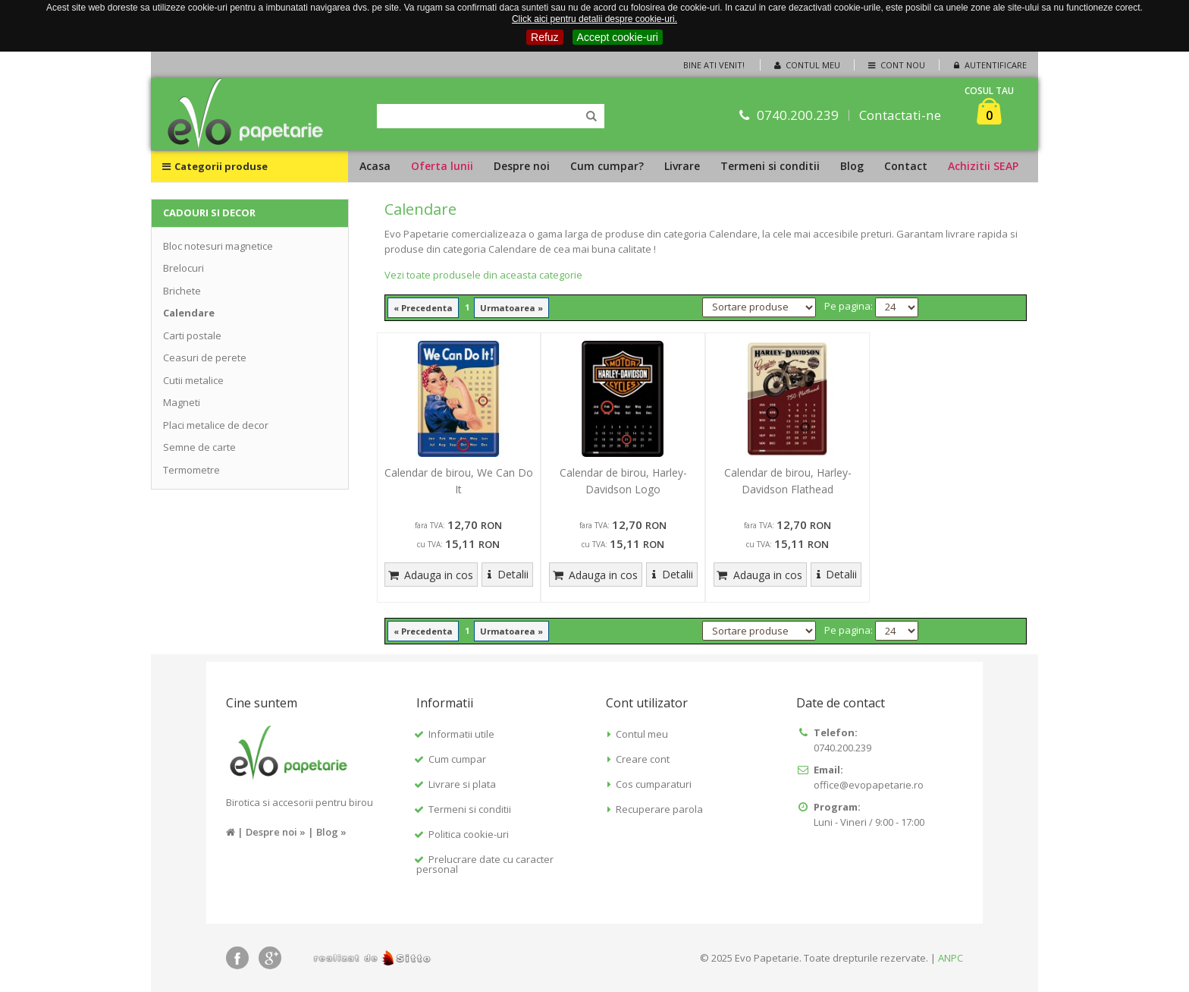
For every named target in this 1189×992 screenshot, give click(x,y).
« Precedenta (423, 307)
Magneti (181, 402)
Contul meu (806, 65)
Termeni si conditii (770, 166)
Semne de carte (199, 447)
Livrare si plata (462, 784)
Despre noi (522, 166)
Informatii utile (461, 734)
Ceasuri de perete (204, 357)
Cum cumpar (457, 759)
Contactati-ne (901, 115)
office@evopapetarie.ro (869, 785)
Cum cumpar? (607, 166)
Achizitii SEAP (983, 166)
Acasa (375, 166)
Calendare (189, 313)
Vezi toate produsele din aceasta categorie (483, 275)
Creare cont (643, 759)
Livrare (682, 166)
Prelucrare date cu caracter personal (485, 864)
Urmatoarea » (511, 307)
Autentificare (989, 65)
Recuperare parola (659, 809)
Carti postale (192, 335)
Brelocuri (183, 268)
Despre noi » (276, 832)
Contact (905, 166)
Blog (852, 166)
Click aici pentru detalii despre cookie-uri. (594, 19)
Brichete (182, 291)
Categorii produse (215, 166)
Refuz (545, 37)
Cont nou (895, 65)
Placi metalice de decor (215, 425)
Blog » (331, 832)
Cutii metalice (193, 380)
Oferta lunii (442, 166)
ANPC (950, 958)
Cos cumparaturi (654, 784)
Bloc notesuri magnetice (218, 246)
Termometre (191, 470)
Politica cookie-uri (468, 834)
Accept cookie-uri (617, 37)
